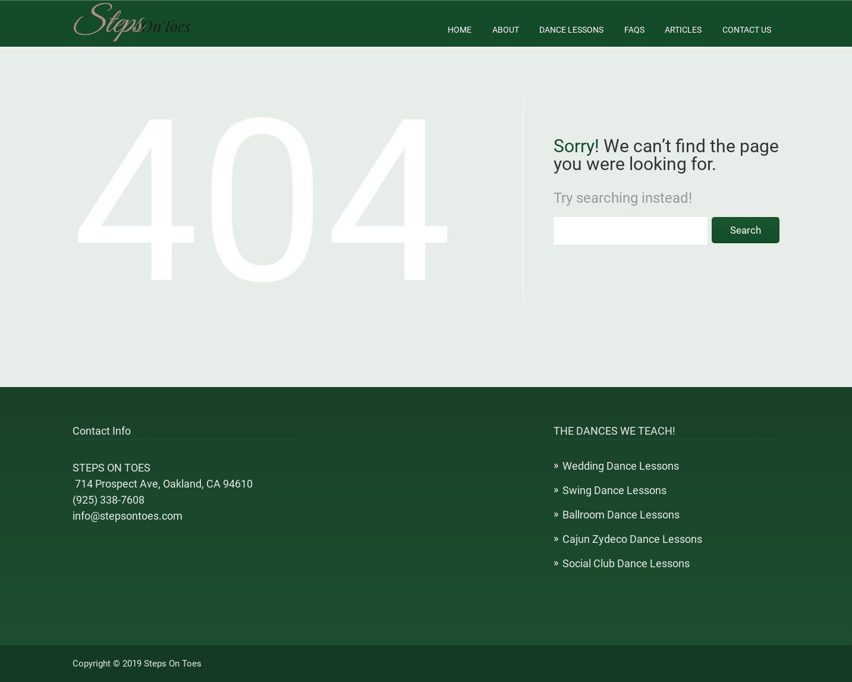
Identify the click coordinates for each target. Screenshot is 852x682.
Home (459, 29)
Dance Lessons (571, 29)
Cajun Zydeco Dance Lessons (632, 539)
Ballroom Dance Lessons (621, 514)
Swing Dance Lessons (614, 490)
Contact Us (746, 29)
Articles (683, 29)
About (505, 29)
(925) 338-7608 (108, 500)
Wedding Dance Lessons (620, 466)
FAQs (634, 29)
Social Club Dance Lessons (626, 563)
